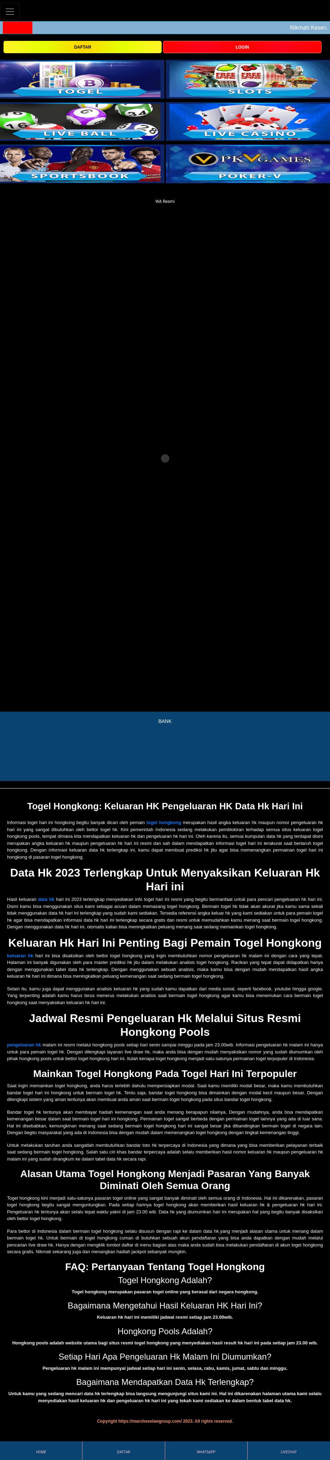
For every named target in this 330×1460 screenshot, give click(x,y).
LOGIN (242, 47)
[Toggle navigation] (10, 11)
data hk (46, 899)
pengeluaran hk (24, 1044)
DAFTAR (82, 47)
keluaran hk (20, 955)
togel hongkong (164, 822)
